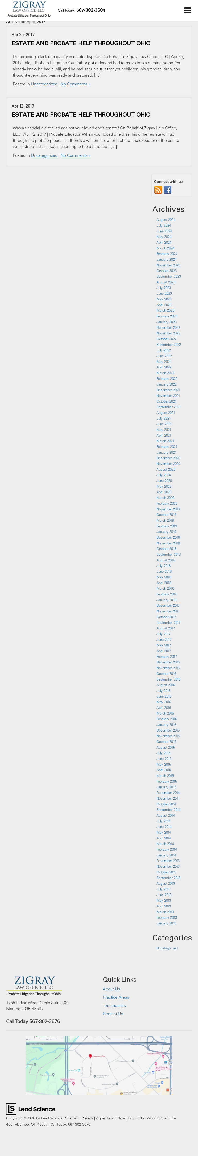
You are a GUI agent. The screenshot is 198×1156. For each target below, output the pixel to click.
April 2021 (163, 435)
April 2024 (163, 242)
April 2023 (163, 305)
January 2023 (166, 322)
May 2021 (163, 430)
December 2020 (168, 458)
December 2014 (168, 793)
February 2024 (166, 254)
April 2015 (163, 770)
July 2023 (163, 288)
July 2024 (163, 225)
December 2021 (168, 390)
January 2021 (166, 452)
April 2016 (163, 708)
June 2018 (164, 571)
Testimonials (114, 1005)
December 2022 (168, 327)
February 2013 (166, 917)
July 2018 (163, 566)
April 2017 (163, 651)
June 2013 (163, 895)
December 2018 (168, 537)
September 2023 (168, 276)
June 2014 (163, 827)
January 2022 (166, 384)
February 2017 (166, 656)
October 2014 (166, 804)
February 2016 (166, 719)
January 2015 (166, 787)
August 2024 (165, 220)
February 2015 (166, 781)
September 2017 (168, 622)
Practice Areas (116, 997)
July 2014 (163, 821)
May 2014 (163, 832)
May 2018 (163, 577)
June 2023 (164, 293)
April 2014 (163, 838)
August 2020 (165, 469)
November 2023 (168, 265)
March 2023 (165, 310)
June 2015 (163, 759)
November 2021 (168, 395)
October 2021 (166, 401)
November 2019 (168, 509)
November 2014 (168, 798)
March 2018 (165, 588)
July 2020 (163, 475)
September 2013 (168, 878)
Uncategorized (44, 83)
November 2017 (168, 611)
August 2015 (165, 747)
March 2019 (165, 520)
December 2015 (168, 730)
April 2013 (163, 906)
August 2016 (165, 685)
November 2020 (168, 464)
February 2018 (166, 594)
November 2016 (168, 668)
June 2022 (164, 356)
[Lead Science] (30, 1108)
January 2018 (166, 600)
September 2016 (168, 679)
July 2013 (163, 889)
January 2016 (166, 725)
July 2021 (163, 418)
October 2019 (166, 515)
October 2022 (166, 339)
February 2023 (166, 316)
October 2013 (166, 872)
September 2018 (168, 554)
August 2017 (165, 628)
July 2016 (163, 690)
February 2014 (166, 849)
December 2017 (168, 605)
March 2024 (165, 248)
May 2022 (163, 361)
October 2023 (166, 271)
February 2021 (166, 447)
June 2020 (164, 481)
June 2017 (163, 639)
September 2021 (168, 407)
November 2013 (168, 866)
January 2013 (166, 923)
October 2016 (166, 673)
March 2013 (165, 912)
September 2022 (168, 344)
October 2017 (166, 617)
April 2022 (163, 367)
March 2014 (165, 844)
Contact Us (113, 1013)
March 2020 (165, 498)
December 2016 (168, 662)
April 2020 (163, 492)
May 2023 (163, 299)
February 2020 (166, 503)
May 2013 (163, 900)
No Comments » (76, 83)
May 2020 (163, 486)
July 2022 (163, 350)
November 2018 (168, 543)
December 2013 (168, 861)
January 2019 (166, 532)
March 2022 (165, 373)
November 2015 (168, 736)
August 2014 (165, 815)
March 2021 (165, 441)
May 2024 (163, 237)
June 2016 (163, 696)
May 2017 (163, 645)
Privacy (87, 1118)
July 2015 (163, 753)
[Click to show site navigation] (187, 10)
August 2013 (165, 883)
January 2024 (166, 259)
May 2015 (163, 764)
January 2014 (166, 855)
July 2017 (163, 634)
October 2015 (166, 742)
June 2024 (164, 231)
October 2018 (166, 549)
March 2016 (165, 713)
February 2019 (166, 526)
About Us (111, 988)
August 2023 (165, 282)
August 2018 (165, 560)
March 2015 (165, 776)
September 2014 (168, 810)
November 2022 (168, 333)
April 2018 (163, 583)
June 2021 (164, 424)
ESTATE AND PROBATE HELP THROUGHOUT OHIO (81, 43)
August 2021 (165, 413)
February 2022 (166, 378)
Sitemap (72, 1118)
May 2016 (163, 702)
